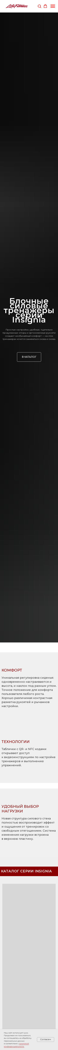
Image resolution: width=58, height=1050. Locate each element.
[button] (39, 6)
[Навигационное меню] (53, 6)
